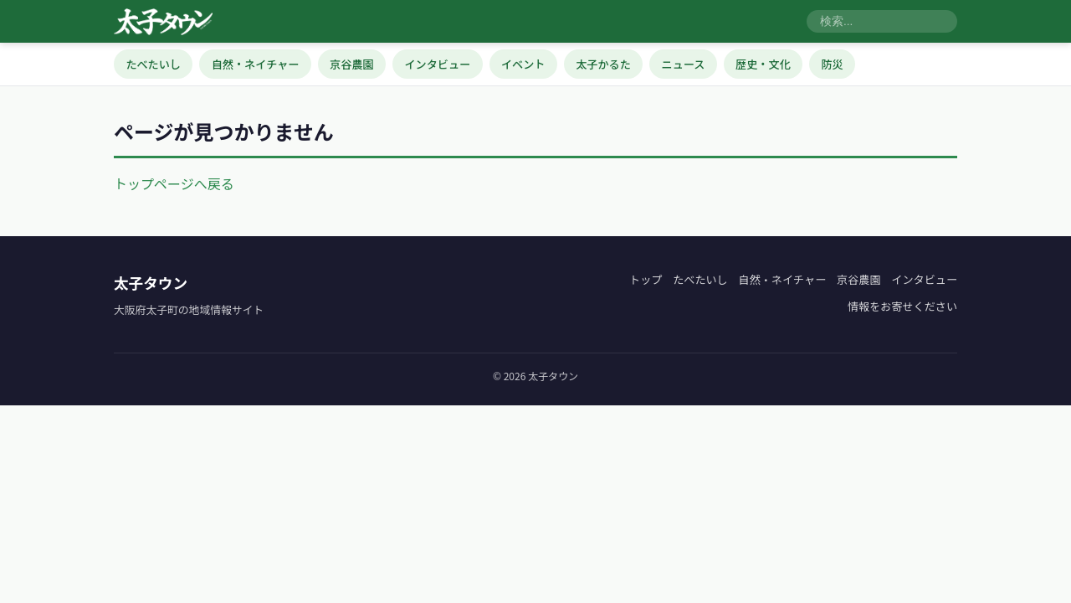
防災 (832, 64)
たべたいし (153, 64)
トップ (645, 279)
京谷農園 (351, 64)
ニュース (683, 64)
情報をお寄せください (902, 306)
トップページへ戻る (174, 183)
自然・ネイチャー (256, 64)
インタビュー (438, 64)
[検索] (882, 22)
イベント (523, 64)
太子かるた (603, 64)
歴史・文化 (763, 64)
